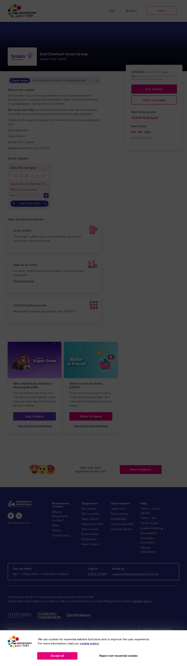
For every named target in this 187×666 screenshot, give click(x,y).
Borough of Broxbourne (69, 629)
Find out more (23, 281)
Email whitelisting (151, 528)
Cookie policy (61, 535)
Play (112, 11)
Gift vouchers (90, 514)
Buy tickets (154, 89)
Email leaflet (119, 519)
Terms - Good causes (149, 511)
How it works (90, 529)
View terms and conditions (34, 426)
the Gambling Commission (154, 629)
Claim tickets (89, 519)
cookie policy (89, 643)
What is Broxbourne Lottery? (60, 516)
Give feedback (140, 469)
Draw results (89, 534)
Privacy (57, 530)
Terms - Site (148, 518)
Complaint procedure (147, 540)
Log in (161, 10)
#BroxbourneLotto (19, 522)
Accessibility (148, 533)
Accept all (57, 655)
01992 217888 (97, 574)
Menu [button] (131, 11)
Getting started (121, 529)
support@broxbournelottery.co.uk (135, 574)
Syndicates (88, 539)
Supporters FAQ (92, 524)
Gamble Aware (142, 601)
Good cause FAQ (122, 524)
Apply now (118, 509)
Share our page (154, 100)
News (55, 525)
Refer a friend (91, 416)
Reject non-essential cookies (118, 655)
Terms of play (149, 523)
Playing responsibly (148, 550)
